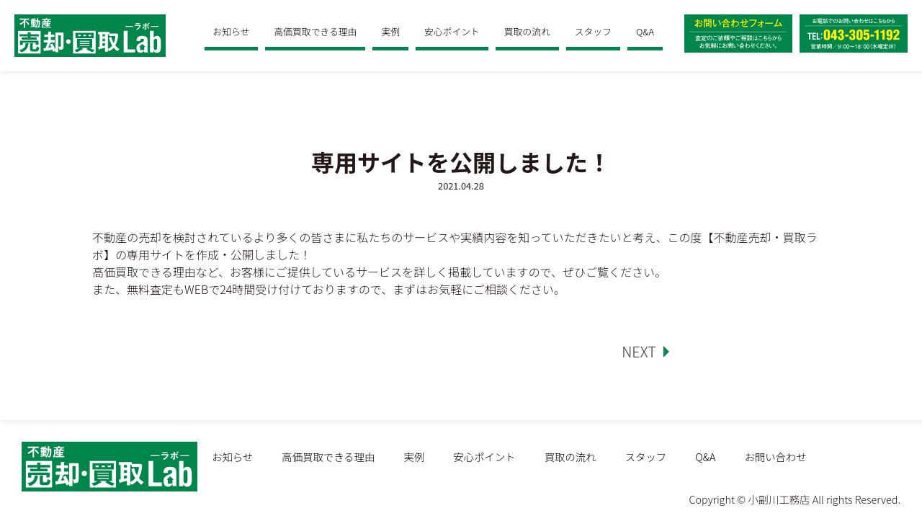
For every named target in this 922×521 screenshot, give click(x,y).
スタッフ (593, 31)
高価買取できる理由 (315, 31)
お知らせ (231, 31)
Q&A (645, 31)
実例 (390, 31)
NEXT (639, 351)
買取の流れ (527, 31)
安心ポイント (452, 31)
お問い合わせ (775, 456)
